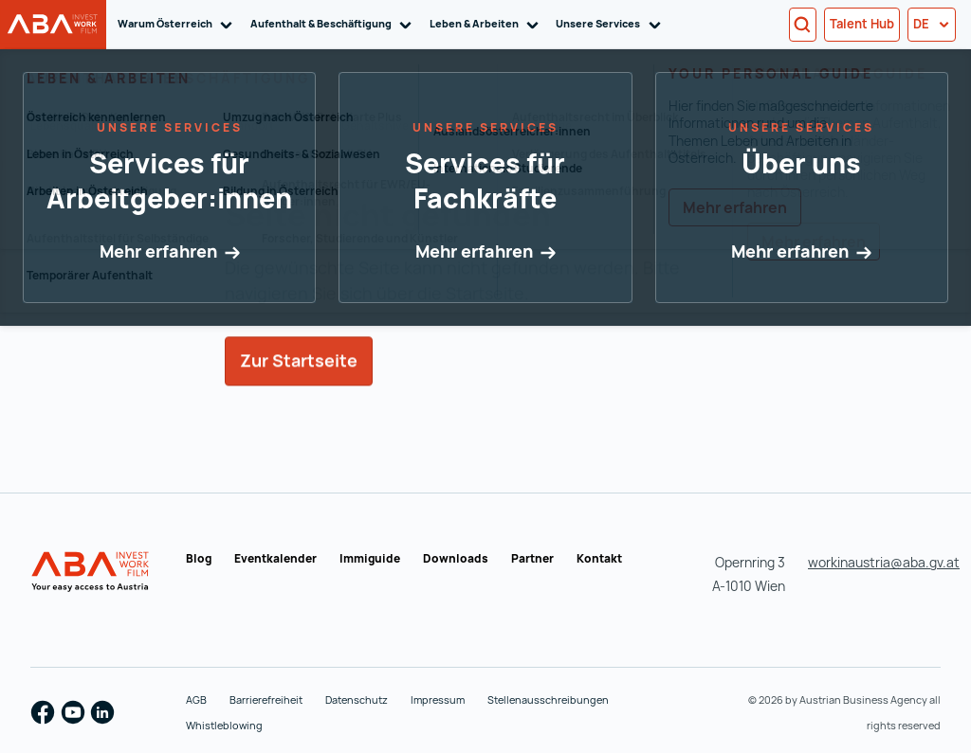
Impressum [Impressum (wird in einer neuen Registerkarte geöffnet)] (438, 699)
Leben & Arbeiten (487, 24)
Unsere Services (611, 24)
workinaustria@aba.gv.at (884, 562)
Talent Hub (862, 23)
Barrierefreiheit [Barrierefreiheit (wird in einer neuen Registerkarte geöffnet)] (265, 699)
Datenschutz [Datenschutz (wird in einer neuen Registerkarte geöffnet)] (356, 699)
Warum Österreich (178, 24)
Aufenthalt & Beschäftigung (334, 24)
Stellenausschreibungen (548, 699)
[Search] (802, 25)
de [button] (931, 23)
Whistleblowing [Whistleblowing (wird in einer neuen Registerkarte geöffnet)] (224, 725)
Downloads (455, 558)
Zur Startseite (298, 388)
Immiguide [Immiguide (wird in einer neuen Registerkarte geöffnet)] (369, 558)
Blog (198, 558)
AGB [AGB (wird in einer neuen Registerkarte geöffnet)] (196, 699)
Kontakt (599, 558)
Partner (532, 558)
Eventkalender (275, 558)
